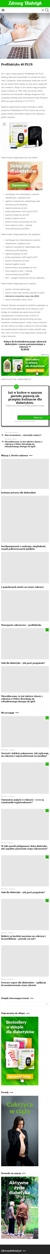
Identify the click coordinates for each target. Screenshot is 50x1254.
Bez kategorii (8, 1208)
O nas (3, 1186)
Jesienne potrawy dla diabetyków (18, 492)
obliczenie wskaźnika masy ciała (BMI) (22, 296)
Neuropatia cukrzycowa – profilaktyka (21, 625)
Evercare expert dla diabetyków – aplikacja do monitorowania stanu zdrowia (23, 984)
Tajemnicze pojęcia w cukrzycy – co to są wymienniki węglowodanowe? (22, 801)
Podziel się (4, 124)
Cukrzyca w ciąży (9, 1215)
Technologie (8, 1223)
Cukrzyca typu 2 (9, 1213)
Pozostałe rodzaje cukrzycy (13, 1218)
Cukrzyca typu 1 (9, 1210)
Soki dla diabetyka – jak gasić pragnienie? (23, 662)
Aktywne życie (8, 1205)
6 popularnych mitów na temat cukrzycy (22, 587)
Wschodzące (47, 718)
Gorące (47, 630)
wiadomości (25, 379)
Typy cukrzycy (8, 1225)
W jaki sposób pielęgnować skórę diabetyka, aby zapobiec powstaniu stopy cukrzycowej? (24, 847)
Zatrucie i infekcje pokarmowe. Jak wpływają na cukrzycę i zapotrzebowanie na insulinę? (24, 754)
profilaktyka (9, 379)
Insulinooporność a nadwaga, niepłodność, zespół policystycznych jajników (23, 547)
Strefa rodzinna (19, 455)
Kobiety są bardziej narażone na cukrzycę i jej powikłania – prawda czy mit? (23, 937)
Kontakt (4, 1183)
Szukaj (46, 1004)
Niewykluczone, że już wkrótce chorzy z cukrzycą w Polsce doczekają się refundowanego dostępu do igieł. (22, 699)
